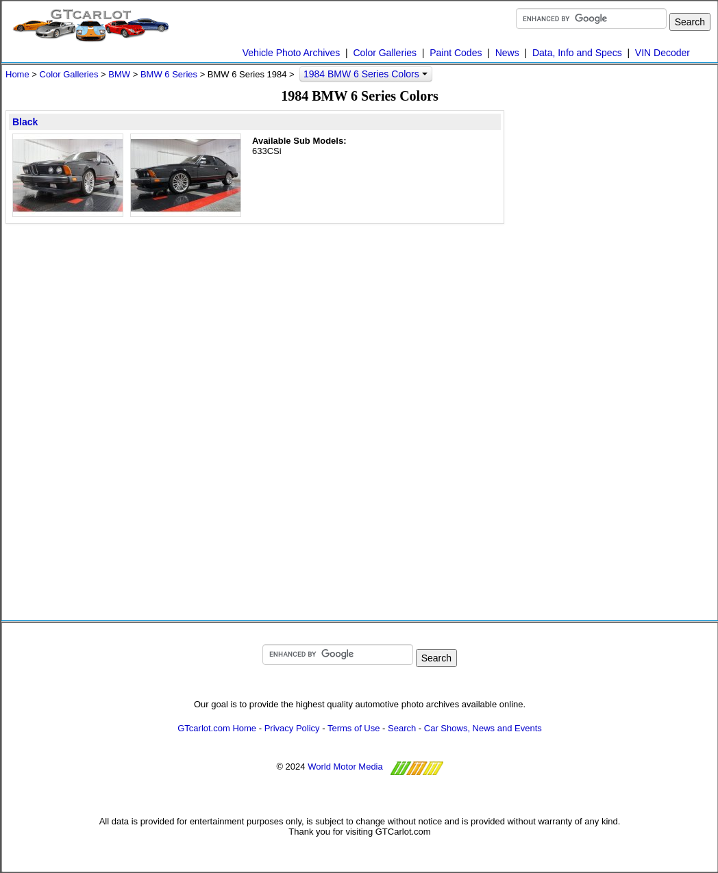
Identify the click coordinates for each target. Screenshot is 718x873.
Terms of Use (353, 728)
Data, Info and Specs (577, 52)
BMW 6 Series (168, 74)
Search (402, 728)
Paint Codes (456, 52)
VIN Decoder (662, 52)
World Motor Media (345, 766)
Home (17, 74)
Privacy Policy (292, 728)
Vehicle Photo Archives (291, 52)
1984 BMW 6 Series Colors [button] (366, 73)
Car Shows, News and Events (483, 728)
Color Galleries (385, 52)
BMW (119, 74)
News (507, 52)
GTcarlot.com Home (216, 728)
